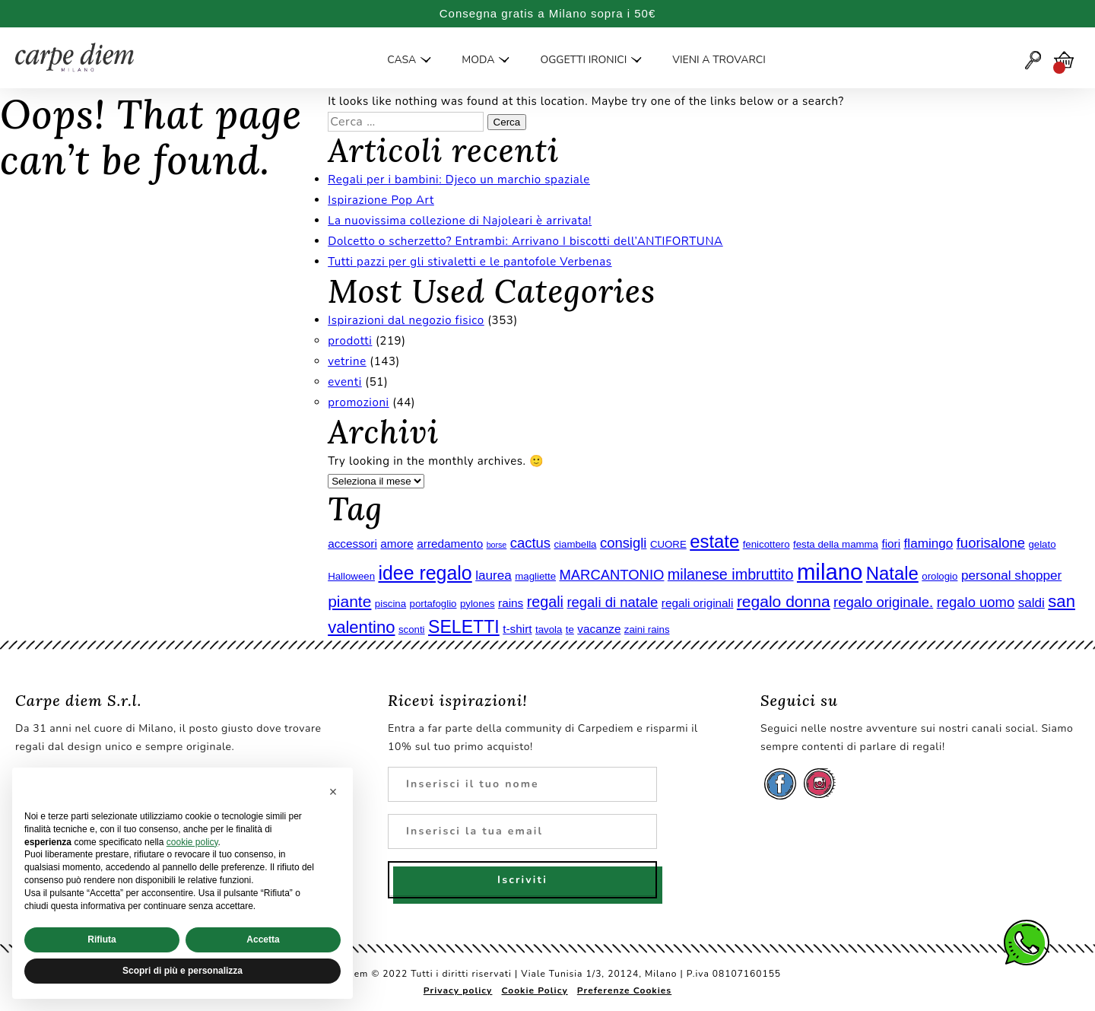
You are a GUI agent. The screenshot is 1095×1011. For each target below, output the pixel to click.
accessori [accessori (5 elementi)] (352, 543)
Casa (401, 60)
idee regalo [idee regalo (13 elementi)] (424, 572)
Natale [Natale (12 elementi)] (892, 573)
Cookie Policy (535, 990)
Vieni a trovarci (718, 60)
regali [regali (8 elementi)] (545, 601)
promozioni (358, 402)
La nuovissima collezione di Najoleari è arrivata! (460, 220)
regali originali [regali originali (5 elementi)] (698, 602)
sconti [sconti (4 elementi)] (411, 629)
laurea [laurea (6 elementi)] (493, 575)
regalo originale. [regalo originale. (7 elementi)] (883, 602)
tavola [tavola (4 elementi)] (548, 629)
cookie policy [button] (192, 842)
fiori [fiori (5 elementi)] (890, 543)
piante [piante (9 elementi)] (349, 601)
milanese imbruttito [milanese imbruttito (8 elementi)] (731, 574)
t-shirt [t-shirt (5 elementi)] (517, 628)
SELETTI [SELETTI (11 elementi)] (464, 627)
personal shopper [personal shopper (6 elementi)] (1011, 575)
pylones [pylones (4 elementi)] (477, 603)
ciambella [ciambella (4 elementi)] (575, 544)
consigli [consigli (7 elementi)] (623, 543)
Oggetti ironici (583, 60)
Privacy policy (458, 990)
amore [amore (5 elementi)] (396, 543)
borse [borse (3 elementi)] (497, 544)
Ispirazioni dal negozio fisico (406, 320)
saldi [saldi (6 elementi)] (1031, 602)
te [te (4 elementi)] (570, 629)
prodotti (350, 340)
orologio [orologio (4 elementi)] (939, 576)
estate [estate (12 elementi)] (714, 541)
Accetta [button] (262, 939)
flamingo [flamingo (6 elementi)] (929, 543)
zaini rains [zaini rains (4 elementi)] (647, 629)
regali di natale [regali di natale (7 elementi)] (612, 602)
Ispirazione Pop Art (381, 200)
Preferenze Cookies (624, 990)
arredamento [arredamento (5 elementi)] (450, 543)
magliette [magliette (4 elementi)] (535, 576)
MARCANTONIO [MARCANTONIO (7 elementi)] (611, 575)
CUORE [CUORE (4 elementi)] (668, 544)
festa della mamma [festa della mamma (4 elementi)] (835, 544)
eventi (345, 381)
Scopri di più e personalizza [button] (182, 970)
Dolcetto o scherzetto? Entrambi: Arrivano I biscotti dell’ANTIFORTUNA (525, 241)
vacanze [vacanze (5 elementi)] (598, 628)
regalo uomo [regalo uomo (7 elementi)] (976, 602)
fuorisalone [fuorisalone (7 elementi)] (991, 543)
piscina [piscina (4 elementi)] (390, 603)
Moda (478, 60)
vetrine (347, 361)
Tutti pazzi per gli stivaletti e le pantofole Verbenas (469, 261)
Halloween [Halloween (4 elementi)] (351, 576)
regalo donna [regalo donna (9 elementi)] (783, 601)
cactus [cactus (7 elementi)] (530, 543)
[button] (333, 792)
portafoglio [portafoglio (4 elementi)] (433, 603)
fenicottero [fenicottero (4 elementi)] (766, 544)
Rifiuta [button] (101, 939)
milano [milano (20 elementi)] (829, 571)
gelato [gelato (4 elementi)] (1041, 544)
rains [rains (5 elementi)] (510, 602)
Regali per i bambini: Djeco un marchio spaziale (459, 179)
